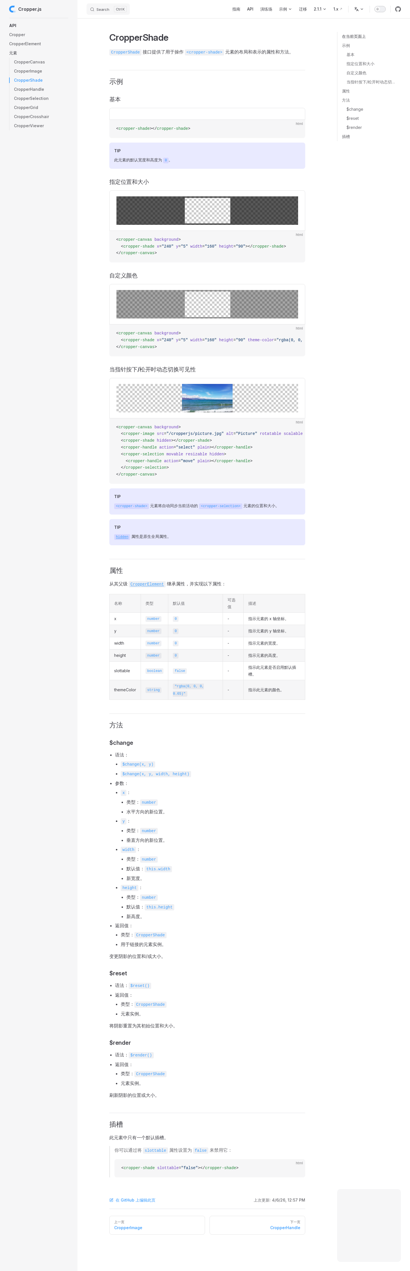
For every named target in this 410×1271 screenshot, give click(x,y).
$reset (353, 118)
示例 (346, 45)
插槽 (346, 136)
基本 (350, 54)
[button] (38, 25)
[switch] (380, 9)
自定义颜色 (356, 72)
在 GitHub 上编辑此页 (132, 1200)
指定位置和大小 (360, 63)
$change (355, 109)
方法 (346, 100)
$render (354, 127)
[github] (398, 9)
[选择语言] (359, 9)
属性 (346, 91)
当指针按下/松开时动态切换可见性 (371, 81)
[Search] (108, 9)
